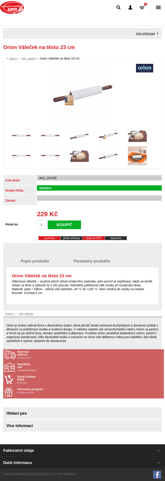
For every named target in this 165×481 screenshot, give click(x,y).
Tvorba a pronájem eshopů (18, 473)
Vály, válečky (28, 58)
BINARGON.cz (43, 473)
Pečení (13, 58)
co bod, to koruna (42, 391)
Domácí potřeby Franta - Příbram (12, 7)
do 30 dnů (42, 379)
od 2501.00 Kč (90, 354)
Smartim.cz (69, 473)
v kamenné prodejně (42, 367)
